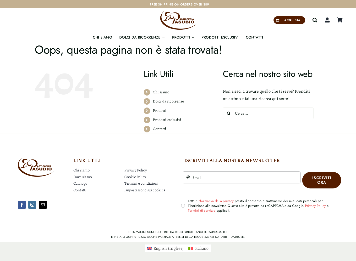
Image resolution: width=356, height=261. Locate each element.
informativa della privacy (215, 201)
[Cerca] (229, 113)
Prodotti (159, 110)
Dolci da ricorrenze (168, 101)
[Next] (345, 4)
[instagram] (32, 205)
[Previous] (339, 4)
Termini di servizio (201, 210)
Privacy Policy (315, 205)
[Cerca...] (268, 113)
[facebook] (22, 205)
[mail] (43, 205)
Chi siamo (161, 92)
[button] (314, 20)
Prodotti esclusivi (167, 119)
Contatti (159, 128)
